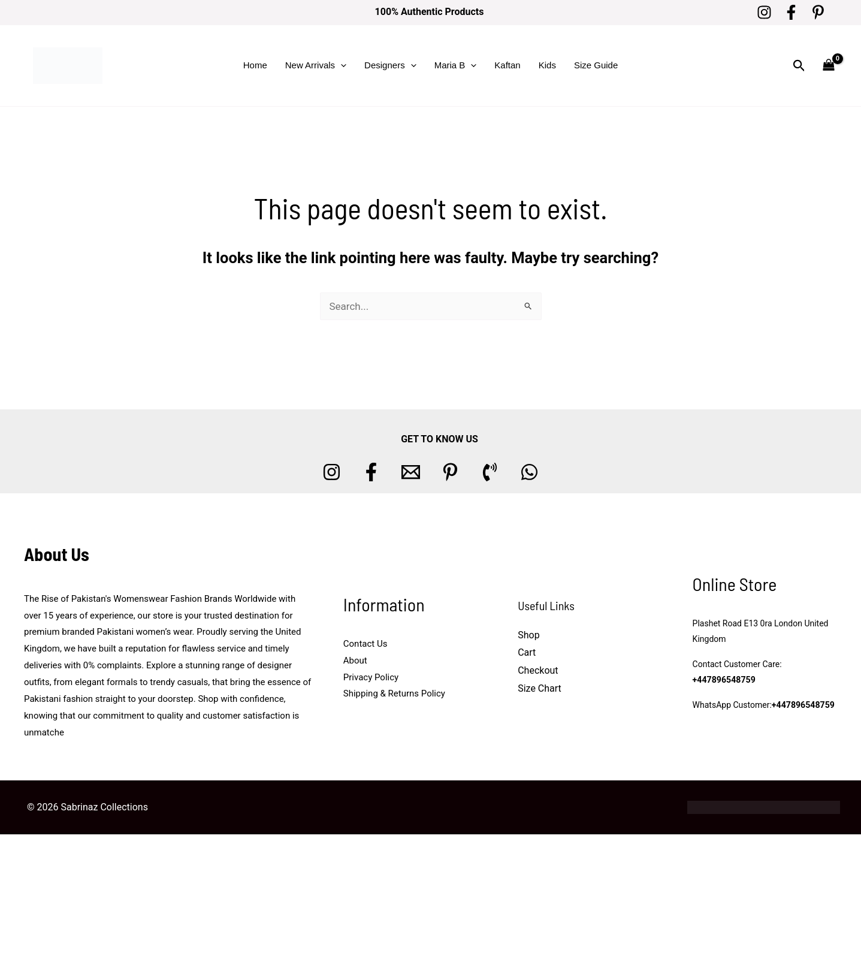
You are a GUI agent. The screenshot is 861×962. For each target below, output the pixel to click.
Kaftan (507, 65)
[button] (340, 65)
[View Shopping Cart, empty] (828, 66)
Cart (527, 652)
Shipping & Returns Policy (394, 693)
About (355, 660)
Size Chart (539, 688)
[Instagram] (764, 12)
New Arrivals (315, 65)
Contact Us (365, 643)
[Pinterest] (818, 12)
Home (255, 65)
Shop (528, 635)
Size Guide (596, 65)
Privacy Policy (370, 677)
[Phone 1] (490, 472)
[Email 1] (410, 472)
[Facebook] (791, 12)
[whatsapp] (529, 472)
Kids (547, 65)
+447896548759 (724, 680)
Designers (390, 65)
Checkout (538, 670)
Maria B (455, 65)
